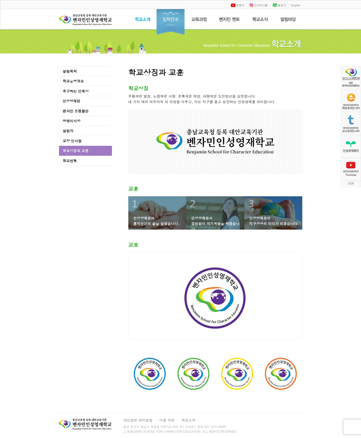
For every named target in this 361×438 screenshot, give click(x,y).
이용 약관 (167, 420)
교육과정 (199, 19)
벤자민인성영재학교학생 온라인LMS (351, 100)
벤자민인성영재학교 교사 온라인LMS (351, 123)
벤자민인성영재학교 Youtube (351, 169)
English (295, 5)
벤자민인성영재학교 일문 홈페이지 (351, 77)
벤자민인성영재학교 (86, 21)
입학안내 (171, 22)
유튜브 (238, 5)
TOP (351, 184)
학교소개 (143, 19)
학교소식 (260, 19)
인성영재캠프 (351, 146)
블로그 (279, 5)
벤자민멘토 (229, 19)
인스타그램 (259, 5)
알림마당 (288, 19)
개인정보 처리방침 (138, 420)
